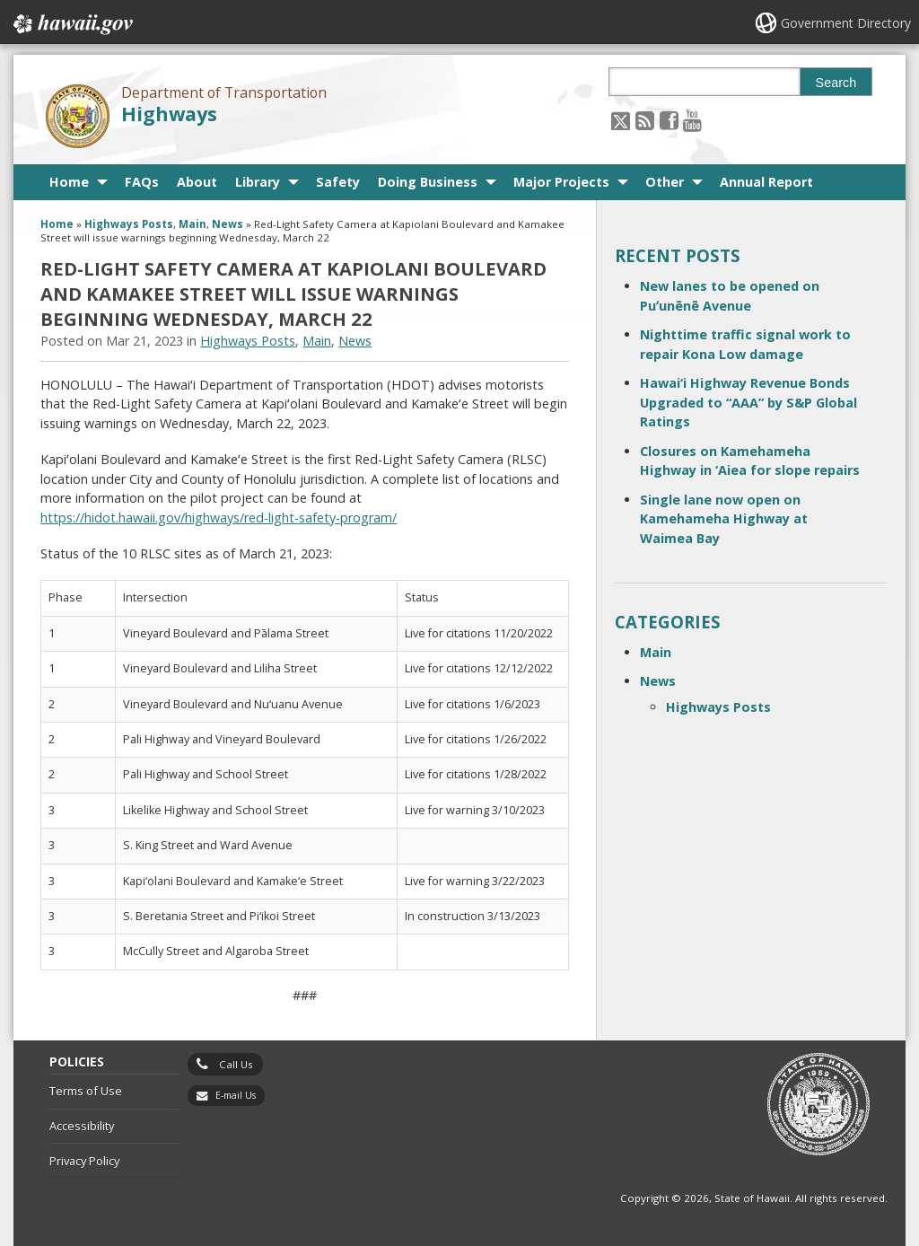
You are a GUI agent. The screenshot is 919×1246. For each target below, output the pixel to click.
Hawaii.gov (71, 24)
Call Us (236, 1064)
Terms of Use (85, 1091)
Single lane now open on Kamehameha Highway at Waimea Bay (724, 519)
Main (192, 224)
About (197, 181)
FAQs (142, 181)
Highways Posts (128, 224)
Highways (169, 113)
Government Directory (846, 22)
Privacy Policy (84, 1161)
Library (257, 181)
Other (664, 181)
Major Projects (561, 181)
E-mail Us (235, 1095)
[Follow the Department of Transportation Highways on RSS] (644, 120)
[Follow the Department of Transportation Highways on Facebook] (669, 120)
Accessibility (81, 1126)
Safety (338, 181)
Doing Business (427, 181)
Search (836, 82)
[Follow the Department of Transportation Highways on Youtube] (692, 120)
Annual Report (766, 181)
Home (69, 181)
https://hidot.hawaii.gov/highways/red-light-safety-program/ (218, 517)
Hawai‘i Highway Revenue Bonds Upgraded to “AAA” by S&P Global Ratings (748, 402)
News (227, 224)
